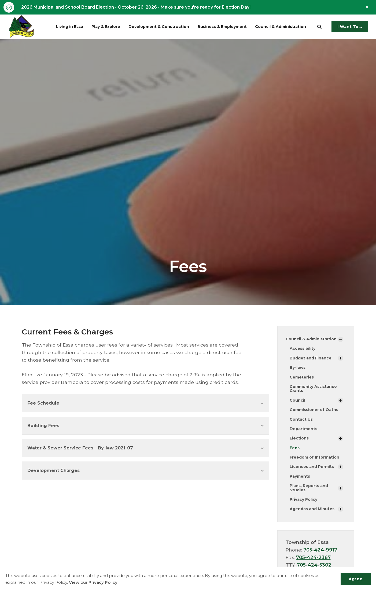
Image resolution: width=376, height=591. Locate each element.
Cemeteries (302, 377)
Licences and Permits (312, 466)
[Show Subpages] (340, 339)
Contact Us (301, 419)
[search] (319, 27)
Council (297, 400)
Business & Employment (223, 26)
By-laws (297, 367)
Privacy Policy (303, 499)
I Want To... (349, 26)
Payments (300, 476)
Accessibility (302, 348)
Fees (295, 447)
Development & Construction (159, 26)
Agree (355, 578)
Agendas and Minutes (312, 508)
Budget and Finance (310, 358)
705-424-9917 (320, 550)
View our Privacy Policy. (94, 582)
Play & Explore (107, 26)
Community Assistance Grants (313, 388)
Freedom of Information (314, 457)
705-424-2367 (313, 557)
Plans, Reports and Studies (309, 487)
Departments (303, 428)
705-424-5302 (314, 565)
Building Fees (145, 425)
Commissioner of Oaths (314, 409)
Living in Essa (71, 26)
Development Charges (145, 470)
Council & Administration (281, 26)
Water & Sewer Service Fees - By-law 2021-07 (145, 448)
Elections (299, 438)
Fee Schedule (145, 403)
